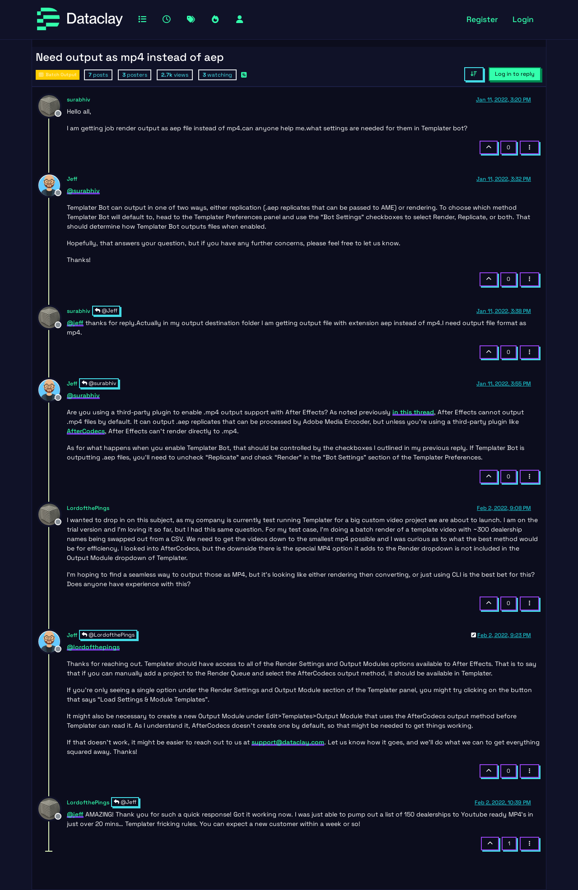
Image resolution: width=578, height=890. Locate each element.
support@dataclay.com (288, 742)
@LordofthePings (108, 634)
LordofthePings (88, 508)
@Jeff (106, 310)
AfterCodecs (86, 431)
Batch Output (57, 75)
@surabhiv (99, 383)
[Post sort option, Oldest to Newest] (474, 74)
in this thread (413, 412)
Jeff (72, 179)
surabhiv (78, 99)
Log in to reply (515, 74)
